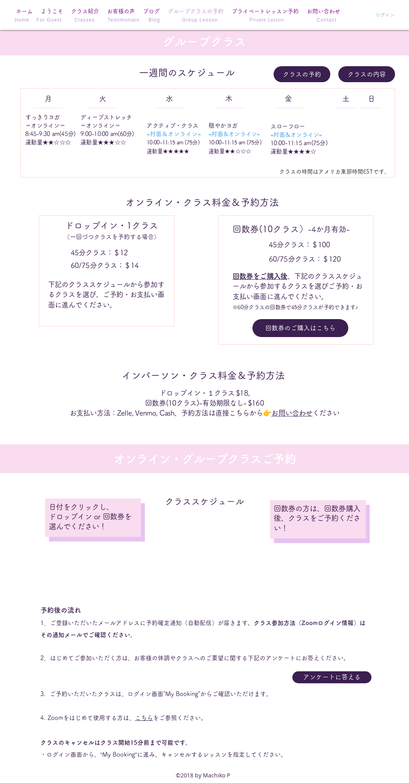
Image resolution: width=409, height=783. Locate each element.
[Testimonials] (124, 20)
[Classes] (85, 20)
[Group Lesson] (200, 20)
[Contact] (328, 20)
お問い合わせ (291, 412)
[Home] (23, 20)
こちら (144, 718)
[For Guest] (50, 20)
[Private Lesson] (266, 20)
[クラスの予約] (302, 74)
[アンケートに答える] (331, 677)
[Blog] (155, 20)
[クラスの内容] (366, 74)
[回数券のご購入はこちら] (300, 328)
